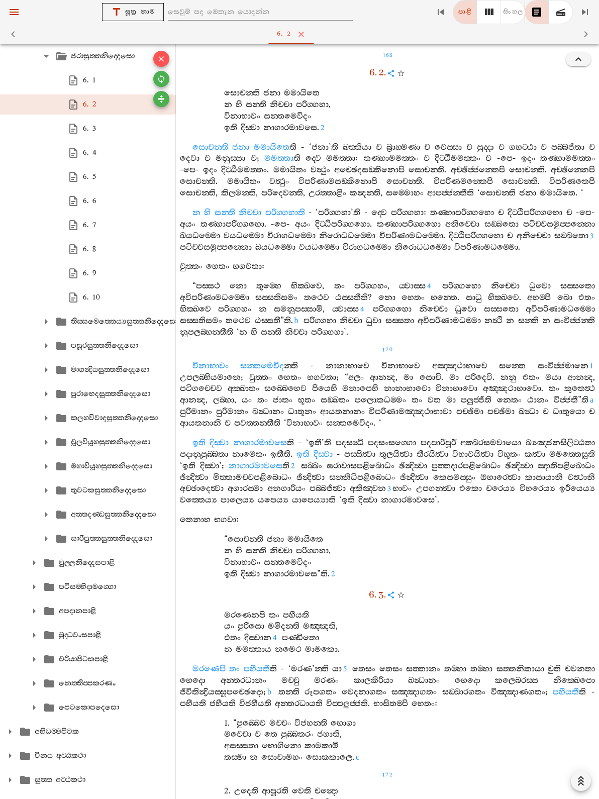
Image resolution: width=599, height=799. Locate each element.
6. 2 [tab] (301, 34)
